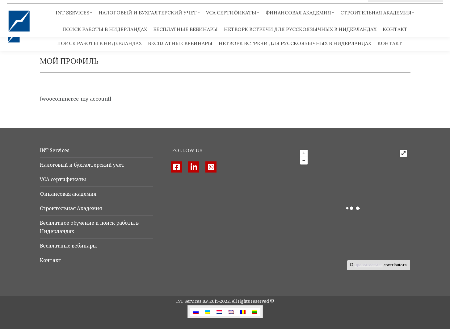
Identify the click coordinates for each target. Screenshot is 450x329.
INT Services (54, 150)
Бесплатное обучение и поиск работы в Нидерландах (89, 227)
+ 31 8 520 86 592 (29, 9)
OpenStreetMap (368, 265)
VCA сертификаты (63, 179)
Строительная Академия (71, 208)
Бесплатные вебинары (68, 246)
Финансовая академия (68, 194)
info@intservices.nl (82, 9)
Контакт (50, 260)
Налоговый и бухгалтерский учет (82, 165)
